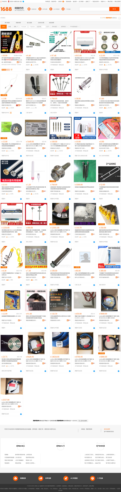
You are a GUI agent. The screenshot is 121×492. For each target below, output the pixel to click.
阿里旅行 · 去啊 (57, 488)
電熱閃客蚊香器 (30, 457)
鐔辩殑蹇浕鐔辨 (6, 64)
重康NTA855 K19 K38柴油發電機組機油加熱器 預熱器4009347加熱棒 (36, 101)
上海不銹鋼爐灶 (19, 460)
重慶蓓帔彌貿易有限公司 (31, 320)
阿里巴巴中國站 (23, 488)
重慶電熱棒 (89, 429)
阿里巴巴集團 (4, 488)
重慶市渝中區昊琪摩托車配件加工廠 (104, 105)
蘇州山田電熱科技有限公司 (80, 277)
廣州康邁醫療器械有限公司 (7, 363)
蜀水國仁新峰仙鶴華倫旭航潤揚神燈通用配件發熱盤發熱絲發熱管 (11, 360)
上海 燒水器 (18, 457)
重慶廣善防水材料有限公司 (56, 320)
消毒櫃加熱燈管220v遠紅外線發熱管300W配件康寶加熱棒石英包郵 (36, 58)
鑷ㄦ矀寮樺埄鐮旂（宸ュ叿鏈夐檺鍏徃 (7, 62)
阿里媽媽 (65, 488)
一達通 (118, 488)
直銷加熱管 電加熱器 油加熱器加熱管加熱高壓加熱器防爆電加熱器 (60, 188)
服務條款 (64, 486)
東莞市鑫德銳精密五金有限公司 (104, 277)
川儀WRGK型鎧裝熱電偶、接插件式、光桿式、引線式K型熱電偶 (59, 101)
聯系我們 (85, 486)
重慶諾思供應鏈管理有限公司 (80, 62)
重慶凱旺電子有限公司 (80, 148)
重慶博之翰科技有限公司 (104, 62)
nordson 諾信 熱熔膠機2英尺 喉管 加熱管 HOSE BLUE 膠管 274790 (11, 403)
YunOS (81, 488)
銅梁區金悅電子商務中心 (31, 62)
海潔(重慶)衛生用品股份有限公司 (31, 191)
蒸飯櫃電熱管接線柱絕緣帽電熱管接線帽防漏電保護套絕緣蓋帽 (84, 231)
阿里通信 (87, 488)
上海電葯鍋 (29, 454)
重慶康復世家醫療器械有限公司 (7, 148)
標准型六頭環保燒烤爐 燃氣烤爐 (34, 463)
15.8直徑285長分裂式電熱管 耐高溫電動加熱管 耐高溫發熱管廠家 (109, 101)
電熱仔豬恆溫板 (9, 460)
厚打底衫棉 (109, 457)
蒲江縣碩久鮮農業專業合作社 (103, 460)
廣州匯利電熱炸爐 (20, 454)
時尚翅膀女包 (88, 457)
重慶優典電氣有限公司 (31, 148)
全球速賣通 (31, 488)
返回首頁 (74, 420)
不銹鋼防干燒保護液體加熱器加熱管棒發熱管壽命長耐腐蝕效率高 (109, 274)
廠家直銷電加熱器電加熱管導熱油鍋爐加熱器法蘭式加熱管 (109, 231)
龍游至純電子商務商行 (104, 148)
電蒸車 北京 (29, 460)
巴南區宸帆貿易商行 (7, 191)
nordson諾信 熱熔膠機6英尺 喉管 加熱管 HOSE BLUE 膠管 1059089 (109, 317)
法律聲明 (58, 486)
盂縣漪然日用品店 (89, 460)
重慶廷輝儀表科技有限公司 (80, 320)
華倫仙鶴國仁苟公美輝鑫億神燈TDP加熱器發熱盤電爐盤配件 (11, 145)
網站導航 (91, 486)
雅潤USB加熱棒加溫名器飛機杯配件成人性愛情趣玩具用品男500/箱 (108, 145)
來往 (104, 488)
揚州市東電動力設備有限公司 (31, 105)
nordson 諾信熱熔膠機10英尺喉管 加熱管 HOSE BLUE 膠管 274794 (84, 360)
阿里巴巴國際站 (13, 488)
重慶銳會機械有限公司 (80, 105)
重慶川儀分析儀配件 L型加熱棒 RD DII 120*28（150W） (85, 317)
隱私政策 (70, 486)
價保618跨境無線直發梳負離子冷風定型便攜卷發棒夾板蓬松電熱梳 (36, 317)
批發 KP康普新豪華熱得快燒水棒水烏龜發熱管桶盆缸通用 (36, 274)
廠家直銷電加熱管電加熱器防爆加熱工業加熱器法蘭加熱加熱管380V (60, 274)
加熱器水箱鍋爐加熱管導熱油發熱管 (84, 187)
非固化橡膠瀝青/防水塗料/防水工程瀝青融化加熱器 (60, 317)
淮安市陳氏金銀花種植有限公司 (103, 457)
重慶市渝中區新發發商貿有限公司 (7, 277)
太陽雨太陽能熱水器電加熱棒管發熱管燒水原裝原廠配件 (60, 58)
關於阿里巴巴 (78, 486)
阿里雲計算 (75, 488)
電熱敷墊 (7, 463)
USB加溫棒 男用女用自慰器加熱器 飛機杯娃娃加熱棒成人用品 (36, 188)
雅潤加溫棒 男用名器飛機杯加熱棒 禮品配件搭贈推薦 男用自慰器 (12, 101)
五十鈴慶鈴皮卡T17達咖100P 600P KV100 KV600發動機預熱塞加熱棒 (60, 145)
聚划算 (46, 488)
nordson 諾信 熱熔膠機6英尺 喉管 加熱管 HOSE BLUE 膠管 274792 (35, 145)
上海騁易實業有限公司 (112, 454)
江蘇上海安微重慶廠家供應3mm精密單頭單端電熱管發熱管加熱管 (84, 274)
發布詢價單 (107, 429)
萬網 (92, 488)
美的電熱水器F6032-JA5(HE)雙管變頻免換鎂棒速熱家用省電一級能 (12, 231)
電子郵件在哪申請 (110, 463)
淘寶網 (37, 488)
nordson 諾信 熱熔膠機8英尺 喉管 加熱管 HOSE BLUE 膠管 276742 (35, 360)
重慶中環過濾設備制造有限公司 (56, 191)
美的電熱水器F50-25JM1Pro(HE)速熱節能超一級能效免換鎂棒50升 (84, 58)
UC (95, 488)
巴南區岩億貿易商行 (55, 62)
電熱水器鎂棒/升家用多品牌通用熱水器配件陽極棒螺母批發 (11, 188)
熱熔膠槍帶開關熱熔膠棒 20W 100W (11, 316)
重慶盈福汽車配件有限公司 (56, 148)
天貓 (42, 488)
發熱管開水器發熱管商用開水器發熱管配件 (84, 101)
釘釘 (107, 488)
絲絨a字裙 (98, 463)
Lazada (60, 490)
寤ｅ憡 (20, 60)
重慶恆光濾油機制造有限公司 (80, 191)
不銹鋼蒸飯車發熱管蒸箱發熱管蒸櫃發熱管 (109, 188)
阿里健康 (112, 488)
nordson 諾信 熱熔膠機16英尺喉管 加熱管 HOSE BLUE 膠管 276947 (60, 360)
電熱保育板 (18, 463)
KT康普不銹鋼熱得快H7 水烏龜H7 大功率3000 (11, 274)
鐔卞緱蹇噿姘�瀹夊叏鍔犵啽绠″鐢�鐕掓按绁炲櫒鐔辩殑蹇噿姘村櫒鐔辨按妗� (11, 59)
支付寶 (99, 488)
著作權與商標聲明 (50, 486)
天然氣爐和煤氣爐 (9, 457)
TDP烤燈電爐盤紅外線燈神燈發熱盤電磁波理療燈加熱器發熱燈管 (108, 58)
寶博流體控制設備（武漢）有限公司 (56, 105)
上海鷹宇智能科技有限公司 (113, 460)
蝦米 (70, 488)
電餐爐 (6, 454)
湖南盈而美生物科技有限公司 (103, 454)
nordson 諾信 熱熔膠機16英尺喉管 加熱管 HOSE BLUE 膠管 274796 (60, 231)
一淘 (50, 488)
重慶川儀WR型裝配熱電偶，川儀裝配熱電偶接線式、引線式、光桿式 (36, 231)
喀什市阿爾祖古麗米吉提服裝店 (93, 463)
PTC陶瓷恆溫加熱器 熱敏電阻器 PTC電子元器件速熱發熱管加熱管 (84, 145)
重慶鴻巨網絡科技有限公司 (7, 105)
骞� (20, 62)
